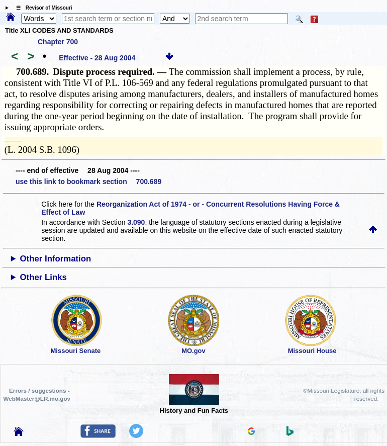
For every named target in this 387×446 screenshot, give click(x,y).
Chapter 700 (58, 42)
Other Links (43, 277)
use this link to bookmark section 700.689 (88, 181)
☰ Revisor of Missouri (41, 8)
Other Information (55, 258)
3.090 (136, 222)
